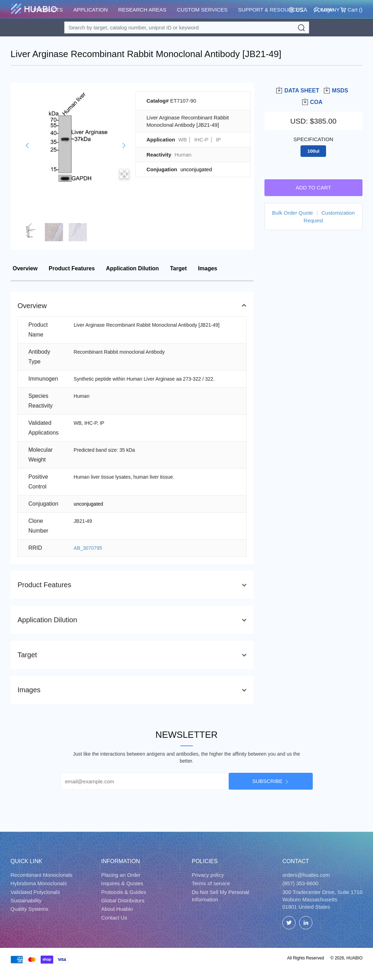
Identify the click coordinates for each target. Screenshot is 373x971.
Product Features (72, 268)
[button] (27, 145)
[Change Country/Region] (298, 10)
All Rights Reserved (305, 958)
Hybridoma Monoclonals (39, 883)
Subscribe (267, 781)
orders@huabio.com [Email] (306, 875)
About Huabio (117, 909)
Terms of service (211, 883)
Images (207, 268)
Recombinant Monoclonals (41, 875)
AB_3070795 (88, 548)
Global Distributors (122, 900)
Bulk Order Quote (292, 213)
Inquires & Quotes (122, 883)
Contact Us (114, 918)
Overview (25, 268)
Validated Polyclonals (35, 892)
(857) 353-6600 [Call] (300, 883)
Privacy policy (208, 875)
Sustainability (26, 900)
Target (178, 268)
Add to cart (313, 187)
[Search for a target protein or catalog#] (186, 27)
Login (324, 10)
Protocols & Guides (123, 892)
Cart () (351, 10)
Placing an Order (121, 875)
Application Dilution (132, 268)
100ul (313, 151)
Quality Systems (29, 909)
